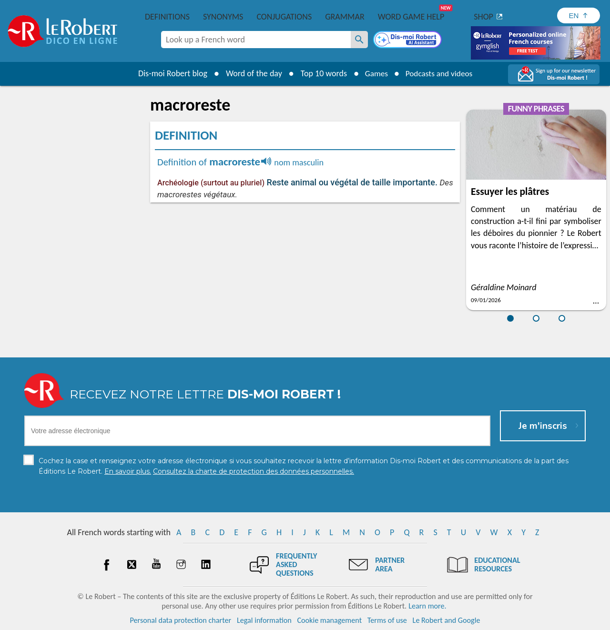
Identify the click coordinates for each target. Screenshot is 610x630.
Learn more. (427, 605)
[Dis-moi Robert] (408, 40)
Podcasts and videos (440, 73)
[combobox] (256, 39)
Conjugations (284, 16)
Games (374, 73)
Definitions (167, 16)
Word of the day (251, 73)
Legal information (264, 620)
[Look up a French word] (359, 39)
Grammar (345, 16)
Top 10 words (320, 73)
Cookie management (329, 620)
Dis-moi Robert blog (169, 73)
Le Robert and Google (446, 620)
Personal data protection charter (181, 620)
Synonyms (223, 16)
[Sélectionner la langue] (578, 15)
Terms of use (387, 620)
